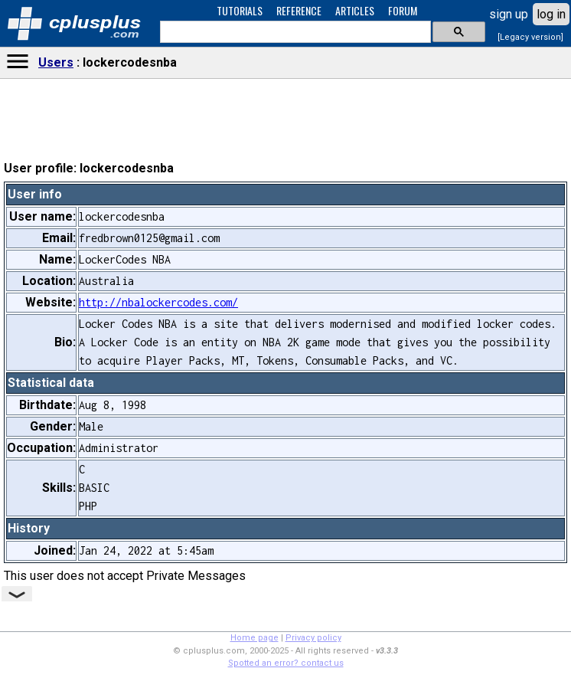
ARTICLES (354, 10)
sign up (508, 14)
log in (551, 14)
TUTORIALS (240, 10)
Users (55, 62)
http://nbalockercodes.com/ (158, 302)
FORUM (402, 10)
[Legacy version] (530, 37)
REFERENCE (298, 10)
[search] (294, 32)
